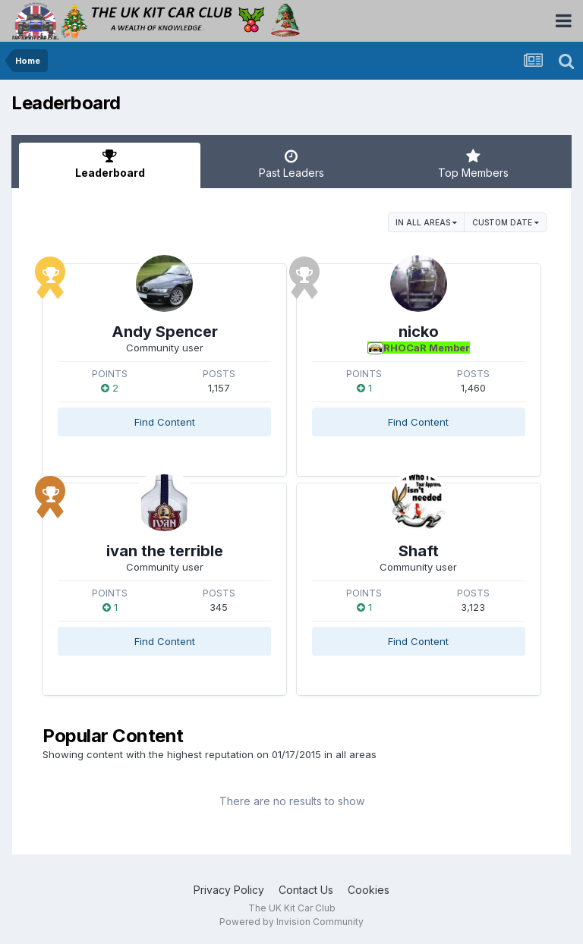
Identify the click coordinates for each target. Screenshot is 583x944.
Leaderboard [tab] (109, 164)
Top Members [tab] (473, 164)
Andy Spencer (165, 332)
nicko (419, 332)
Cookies (368, 889)
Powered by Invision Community (291, 921)
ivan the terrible (164, 551)
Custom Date (505, 222)
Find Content (164, 422)
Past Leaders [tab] (291, 164)
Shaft (419, 551)
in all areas (426, 222)
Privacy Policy (229, 889)
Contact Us (306, 889)
